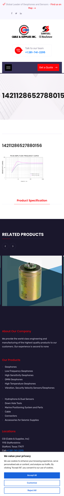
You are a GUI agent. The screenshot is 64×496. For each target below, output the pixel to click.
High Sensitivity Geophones (19, 375)
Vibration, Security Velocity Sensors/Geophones (30, 388)
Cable (8, 411)
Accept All (32, 475)
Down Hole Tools (13, 403)
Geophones (11, 367)
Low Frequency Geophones (19, 371)
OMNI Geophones (14, 379)
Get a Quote (48, 67)
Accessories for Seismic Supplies (22, 420)
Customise (32, 483)
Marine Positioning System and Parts (24, 407)
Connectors (11, 416)
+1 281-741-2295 (35, 52)
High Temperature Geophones (20, 383)
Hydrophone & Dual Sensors (19, 399)
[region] (32, 474)
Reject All (32, 490)
